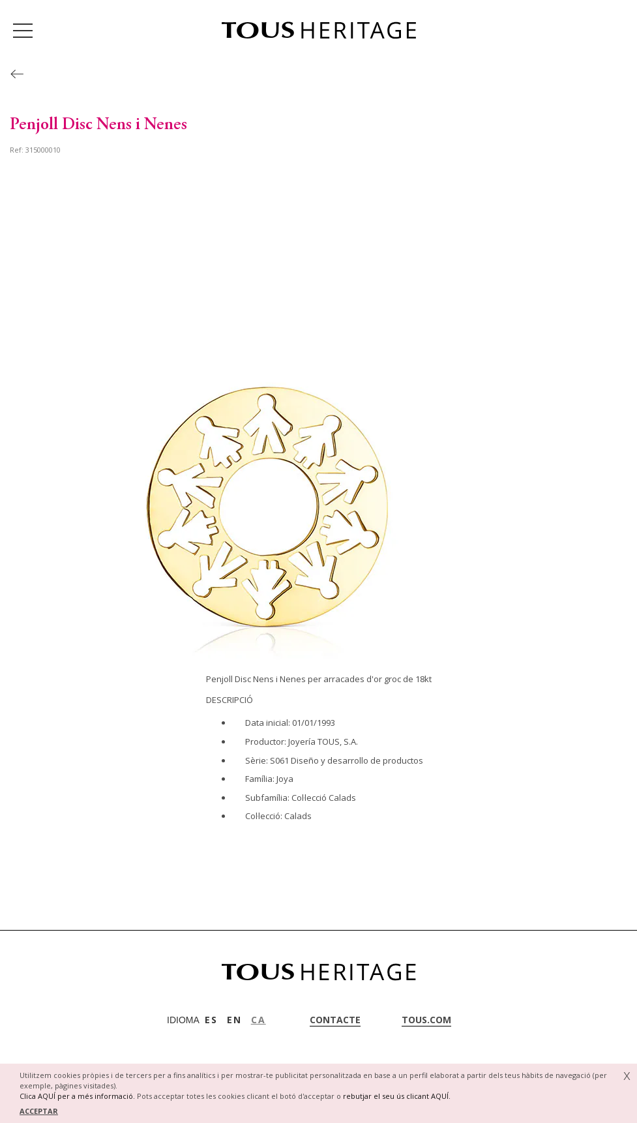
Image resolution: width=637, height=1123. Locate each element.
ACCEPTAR (39, 1111)
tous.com (426, 1019)
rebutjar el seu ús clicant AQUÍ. (397, 1096)
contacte (335, 1019)
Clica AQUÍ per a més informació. (77, 1096)
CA (258, 1019)
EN (234, 1019)
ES (211, 1019)
